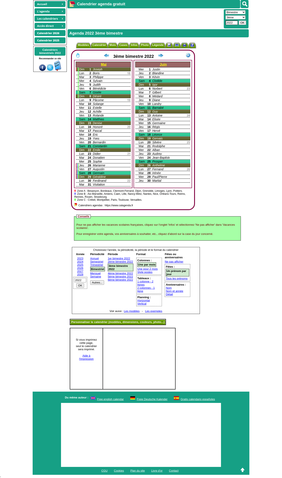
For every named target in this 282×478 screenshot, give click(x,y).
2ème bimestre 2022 (120, 261)
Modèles (83, 44)
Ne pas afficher (174, 261)
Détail (169, 294)
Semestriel (96, 261)
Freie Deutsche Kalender (152, 399)
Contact (174, 470)
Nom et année (174, 291)
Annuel (94, 258)
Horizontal (143, 300)
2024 (80, 261)
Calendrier (99, 44)
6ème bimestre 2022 (120, 279)
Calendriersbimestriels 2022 (50, 51)
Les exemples (153, 311)
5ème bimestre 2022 (120, 276)
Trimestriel (96, 264)
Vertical (142, 303)
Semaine (95, 276)
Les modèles (132, 311)
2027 (80, 271)
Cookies (119, 470)
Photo (145, 44)
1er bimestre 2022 (119, 258)
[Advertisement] (145, 18)
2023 (80, 258)
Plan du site (137, 470)
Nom (169, 287)
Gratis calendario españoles (198, 399)
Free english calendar (110, 399)
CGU (104, 470)
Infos (134, 44)
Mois (112, 44)
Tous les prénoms (177, 278)
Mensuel (95, 273)
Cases (123, 44)
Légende (157, 44)
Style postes (145, 272)
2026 (80, 268)
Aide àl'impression (86, 357)
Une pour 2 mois (147, 268)
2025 (80, 264)
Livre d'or (157, 470)
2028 (80, 274)
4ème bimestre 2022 (120, 273)
